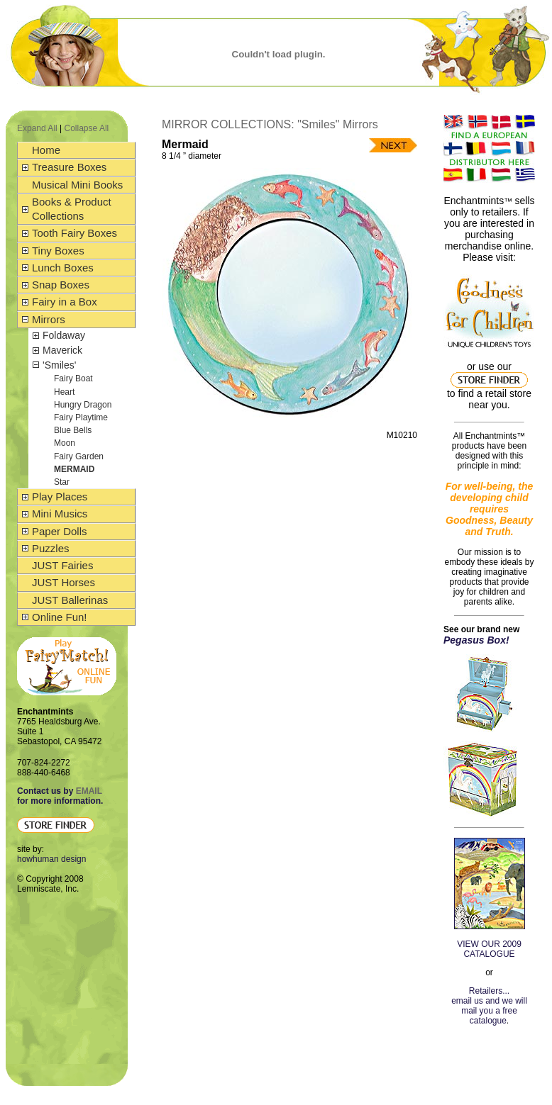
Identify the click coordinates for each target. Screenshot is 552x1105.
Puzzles (51, 548)
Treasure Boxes (69, 167)
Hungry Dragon (82, 405)
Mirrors (48, 319)
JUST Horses (63, 582)
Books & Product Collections (71, 209)
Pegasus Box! (476, 640)
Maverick (62, 350)
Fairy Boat (73, 378)
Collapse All (87, 128)
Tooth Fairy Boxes (74, 233)
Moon (64, 443)
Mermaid (74, 469)
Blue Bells (73, 430)
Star (62, 482)
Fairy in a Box (64, 302)
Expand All (37, 128)
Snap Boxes (60, 285)
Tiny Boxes (58, 251)
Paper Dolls (59, 531)
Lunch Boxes (63, 268)
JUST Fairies (62, 565)
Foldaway (64, 335)
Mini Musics (59, 513)
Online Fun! (59, 617)
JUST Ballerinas (70, 600)
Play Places (59, 496)
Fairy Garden (79, 456)
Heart (64, 392)
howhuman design (51, 859)
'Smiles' (59, 365)
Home (46, 150)
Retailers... (489, 991)
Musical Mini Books (77, 185)
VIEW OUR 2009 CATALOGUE (489, 949)
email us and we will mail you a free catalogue (489, 1011)
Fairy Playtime (81, 417)
